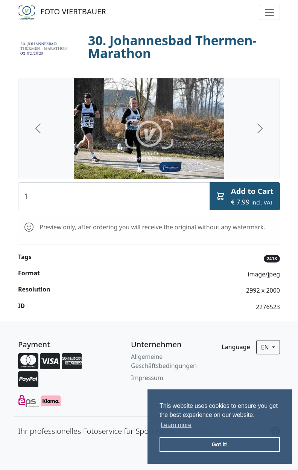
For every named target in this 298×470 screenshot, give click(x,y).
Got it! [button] (220, 444)
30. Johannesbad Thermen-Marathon (172, 47)
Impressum (147, 378)
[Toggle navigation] (269, 12)
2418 (272, 258)
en (266, 347)
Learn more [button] (176, 425)
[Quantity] (114, 196)
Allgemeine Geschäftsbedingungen (164, 361)
